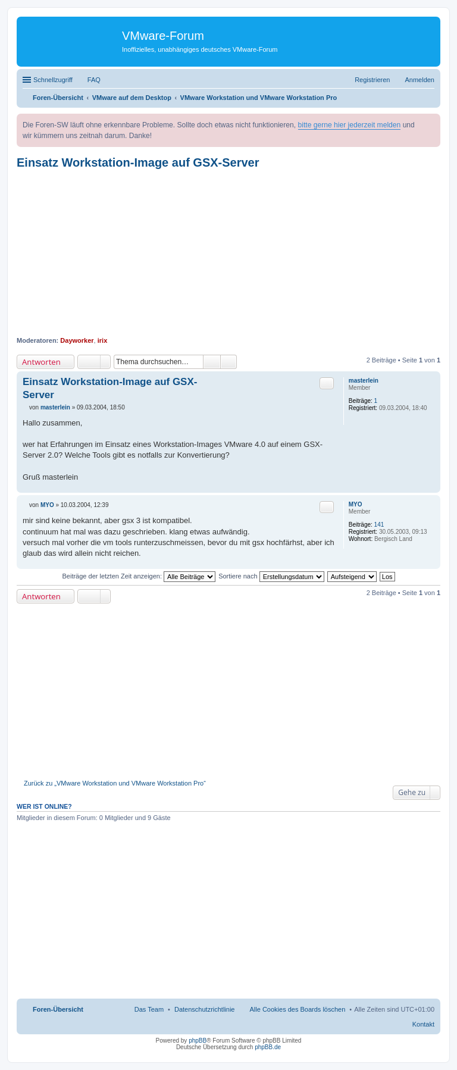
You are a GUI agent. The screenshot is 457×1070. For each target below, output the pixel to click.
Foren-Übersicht (58, 1009)
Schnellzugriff (53, 79)
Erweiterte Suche (229, 362)
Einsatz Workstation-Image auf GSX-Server (138, 162)
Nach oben (431, 486)
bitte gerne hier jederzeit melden (349, 125)
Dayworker (76, 340)
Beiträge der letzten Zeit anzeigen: (138, 576)
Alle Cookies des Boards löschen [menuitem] (298, 1009)
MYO (355, 504)
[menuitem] (204, 1009)
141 (379, 524)
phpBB (197, 1040)
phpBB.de (268, 1047)
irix (103, 340)
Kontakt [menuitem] (423, 1024)
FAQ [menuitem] (94, 79)
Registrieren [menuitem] (372, 79)
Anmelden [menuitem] (419, 79)
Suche (212, 362)
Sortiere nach (271, 576)
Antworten (41, 361)
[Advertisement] (228, 253)
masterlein (363, 380)
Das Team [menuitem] (149, 1009)
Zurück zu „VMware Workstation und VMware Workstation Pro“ (115, 783)
